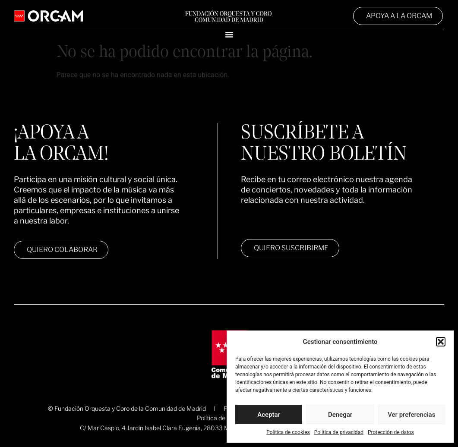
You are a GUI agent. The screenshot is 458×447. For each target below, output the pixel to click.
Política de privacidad (338, 432)
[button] (440, 341)
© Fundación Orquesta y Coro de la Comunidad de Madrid (127, 408)
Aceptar (268, 415)
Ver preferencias (411, 415)
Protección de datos (391, 432)
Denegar (340, 415)
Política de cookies (288, 432)
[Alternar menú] (229, 34)
